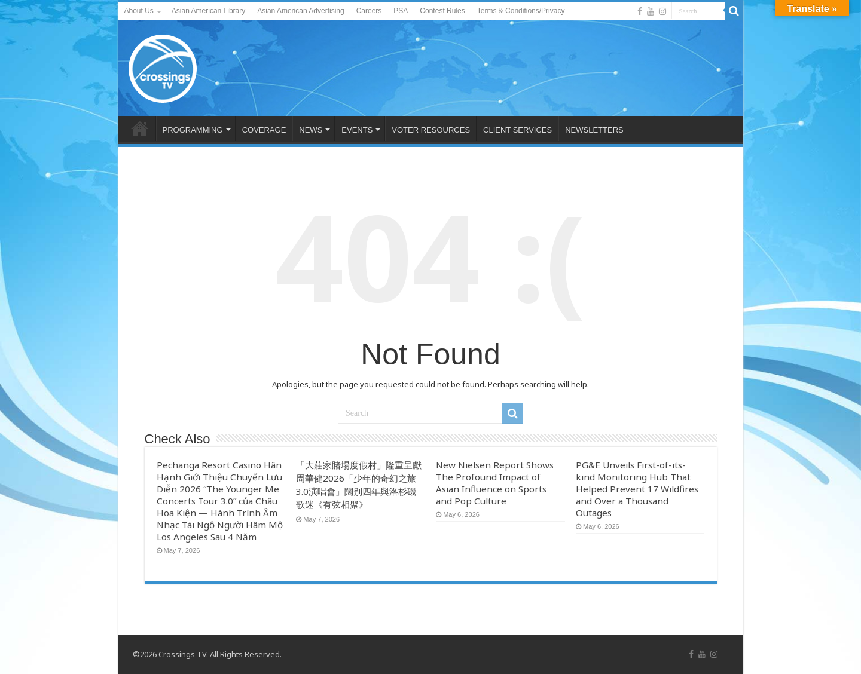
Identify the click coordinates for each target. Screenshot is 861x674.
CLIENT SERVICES (517, 129)
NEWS (310, 129)
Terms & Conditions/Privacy (521, 11)
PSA (400, 11)
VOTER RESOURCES (431, 129)
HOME (139, 128)
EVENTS (357, 129)
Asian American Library (208, 11)
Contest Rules (442, 11)
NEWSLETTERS (594, 129)
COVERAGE (264, 129)
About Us (139, 11)
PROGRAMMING (193, 129)
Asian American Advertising (300, 11)
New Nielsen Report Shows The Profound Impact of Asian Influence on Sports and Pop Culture (495, 483)
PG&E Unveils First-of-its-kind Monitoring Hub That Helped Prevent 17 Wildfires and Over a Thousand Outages (637, 489)
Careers (369, 11)
